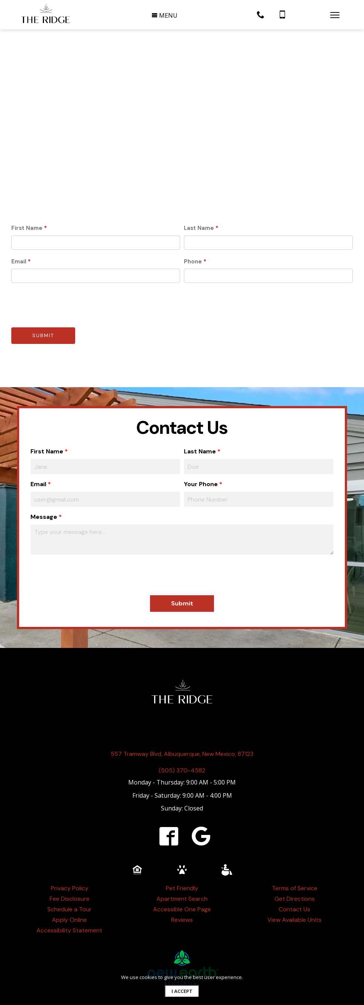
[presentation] (68, 269)
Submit (43, 299)
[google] (201, 800)
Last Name (199, 192)
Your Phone (201, 448)
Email (18, 225)
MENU (164, 15)
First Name (26, 192)
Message (43, 481)
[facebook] (169, 800)
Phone (193, 225)
